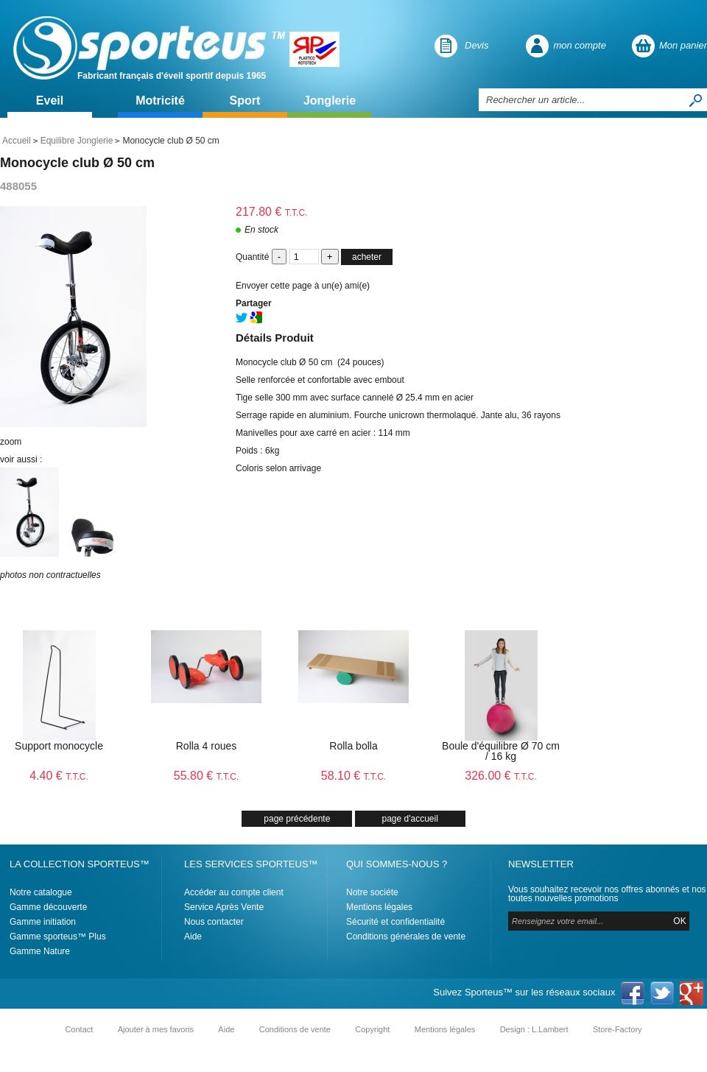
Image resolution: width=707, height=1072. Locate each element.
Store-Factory (617, 1029)
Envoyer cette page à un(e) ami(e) (303, 286)
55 (206, 775)
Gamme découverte (48, 907)
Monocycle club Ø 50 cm (77, 162)
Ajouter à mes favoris (156, 1029)
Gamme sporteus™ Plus (58, 936)
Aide (193, 936)
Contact (79, 1029)
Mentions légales (379, 907)
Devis (477, 45)
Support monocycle (59, 746)
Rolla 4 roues (206, 746)
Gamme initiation (43, 922)
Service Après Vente (224, 907)
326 (500, 775)
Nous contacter (214, 922)
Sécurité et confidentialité (395, 922)
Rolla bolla (353, 746)
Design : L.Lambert (534, 1029)
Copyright (372, 1029)
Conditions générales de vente (405, 936)
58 (354, 775)
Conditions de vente (295, 1029)
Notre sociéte (372, 892)
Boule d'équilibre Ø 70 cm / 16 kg (501, 751)
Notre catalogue (41, 892)
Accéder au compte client (234, 892)
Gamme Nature (40, 951)
